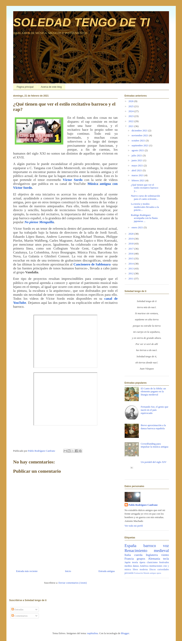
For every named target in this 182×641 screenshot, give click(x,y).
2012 (131, 273)
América (144, 565)
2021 (131, 126)
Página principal (25, 87)
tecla (166, 558)
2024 (131, 111)
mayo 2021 (138, 165)
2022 (131, 121)
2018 (131, 243)
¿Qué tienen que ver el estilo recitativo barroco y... (144, 187)
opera (159, 573)
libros (135, 569)
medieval (161, 550)
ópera (142, 562)
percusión (129, 573)
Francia (129, 558)
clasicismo (152, 562)
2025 (131, 106)
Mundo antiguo (150, 573)
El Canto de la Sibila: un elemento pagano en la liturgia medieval (153, 391)
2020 (131, 233)
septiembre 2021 (140, 145)
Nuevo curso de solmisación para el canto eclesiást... (145, 197)
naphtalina (92, 633)
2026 (131, 101)
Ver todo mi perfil (134, 525)
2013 (131, 268)
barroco (149, 545)
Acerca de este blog (51, 87)
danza (136, 565)
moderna (144, 569)
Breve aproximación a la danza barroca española (153, 427)
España (130, 545)
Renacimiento (136, 550)
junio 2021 (137, 160)
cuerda (138, 554)
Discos (152, 569)
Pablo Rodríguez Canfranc (143, 504)
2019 (131, 238)
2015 (131, 258)
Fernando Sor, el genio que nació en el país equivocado (154, 409)
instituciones (155, 565)
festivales (164, 562)
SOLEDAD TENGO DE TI (81, 22)
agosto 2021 (138, 150)
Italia (128, 554)
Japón (128, 562)
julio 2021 (137, 155)
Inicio (68, 571)
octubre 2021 (139, 140)
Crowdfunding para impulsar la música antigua (154, 445)
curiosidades (163, 569)
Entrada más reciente (27, 571)
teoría (135, 562)
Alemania (154, 558)
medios (128, 565)
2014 (131, 263)
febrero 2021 (138, 180)
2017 (131, 248)
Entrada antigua (107, 571)
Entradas (17, 609)
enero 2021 (138, 227)
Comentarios (19, 615)
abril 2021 (137, 170)
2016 (131, 253)
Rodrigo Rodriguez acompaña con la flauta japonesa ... (144, 218)
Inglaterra (152, 554)
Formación (138, 573)
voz (166, 545)
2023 (131, 116)
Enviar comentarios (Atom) (73, 582)
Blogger (125, 633)
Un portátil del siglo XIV (154, 461)
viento (165, 554)
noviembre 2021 (140, 135)
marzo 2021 (138, 175)
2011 (131, 278)
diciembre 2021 (140, 130)
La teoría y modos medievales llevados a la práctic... (145, 206)
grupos (141, 558)
